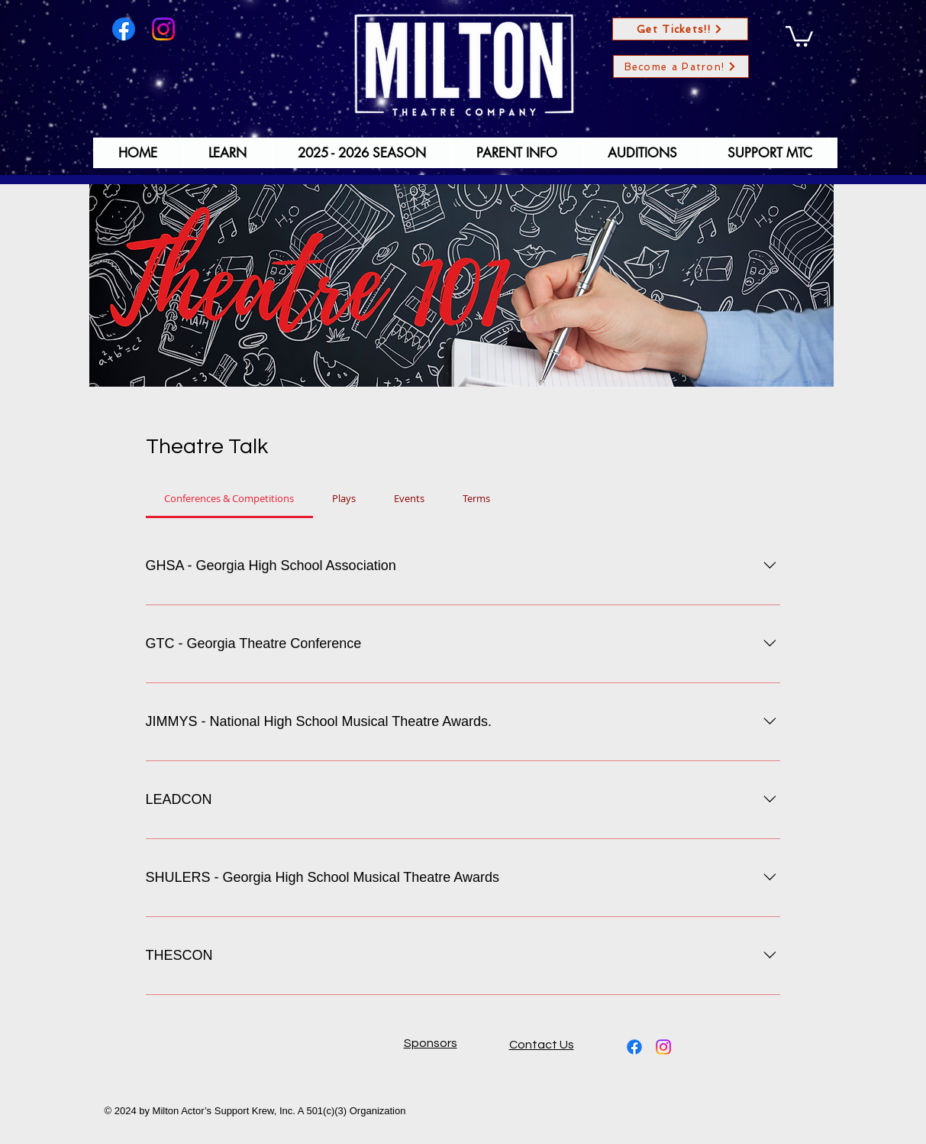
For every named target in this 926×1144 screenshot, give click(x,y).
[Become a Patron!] (681, 66)
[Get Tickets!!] (680, 29)
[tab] (230, 498)
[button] (799, 35)
